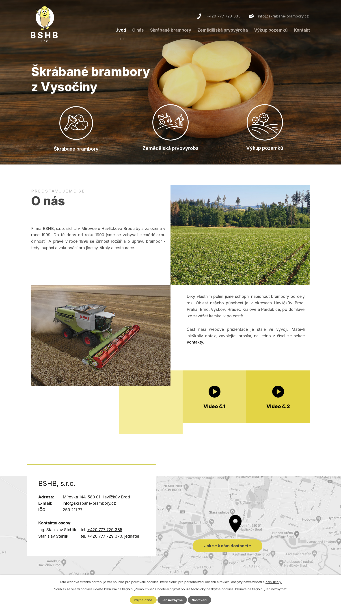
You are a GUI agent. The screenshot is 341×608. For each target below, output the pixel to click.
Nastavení (200, 600)
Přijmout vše (142, 600)
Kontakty (195, 343)
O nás (138, 30)
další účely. (273, 582)
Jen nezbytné (172, 600)
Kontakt (302, 30)
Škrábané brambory (170, 30)
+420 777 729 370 (104, 537)
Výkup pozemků (271, 30)
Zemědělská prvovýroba (222, 30)
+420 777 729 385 (224, 16)
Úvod (120, 30)
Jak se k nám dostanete (170, 529)
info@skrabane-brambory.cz (283, 16)
